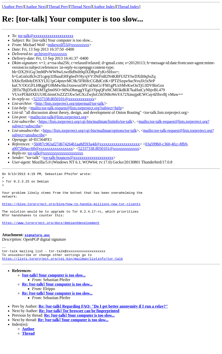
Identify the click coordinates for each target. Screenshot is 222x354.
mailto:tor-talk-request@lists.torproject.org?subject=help (76, 108)
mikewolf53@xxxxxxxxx (68, 45)
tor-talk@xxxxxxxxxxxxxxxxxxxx (46, 36)
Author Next (36, 7)
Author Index (104, 7)
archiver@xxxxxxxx (50, 54)
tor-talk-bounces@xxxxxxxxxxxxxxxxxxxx (78, 157)
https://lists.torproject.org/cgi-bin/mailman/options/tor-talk (89, 130)
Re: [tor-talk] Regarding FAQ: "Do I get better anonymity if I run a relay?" (103, 320)
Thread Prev (58, 7)
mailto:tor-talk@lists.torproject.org (58, 117)
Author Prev (13, 7)
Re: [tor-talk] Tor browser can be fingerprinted (79, 325)
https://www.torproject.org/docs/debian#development (51, 233)
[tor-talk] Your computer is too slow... (54, 289)
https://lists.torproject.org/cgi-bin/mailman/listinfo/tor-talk (85, 121)
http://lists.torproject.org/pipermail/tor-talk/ (70, 103)
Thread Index (128, 7)
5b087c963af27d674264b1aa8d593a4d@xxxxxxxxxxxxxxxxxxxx (87, 144)
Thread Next (81, 7)
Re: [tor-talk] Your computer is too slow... (57, 298)
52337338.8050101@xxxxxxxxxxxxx (64, 99)
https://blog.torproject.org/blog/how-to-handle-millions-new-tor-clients (71, 210)
